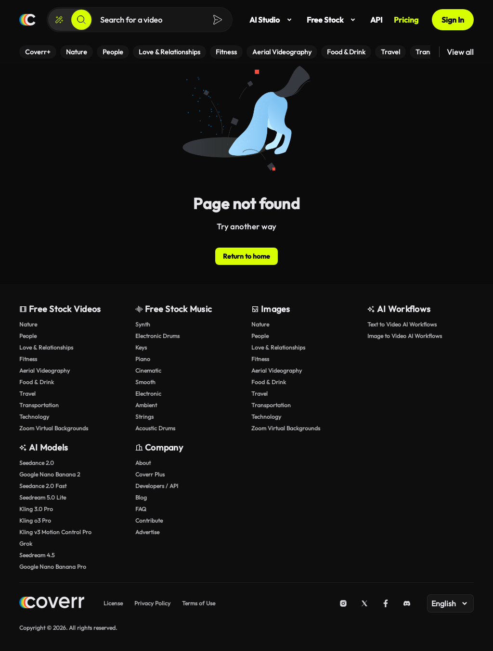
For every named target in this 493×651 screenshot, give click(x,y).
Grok (25, 543)
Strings (144, 416)
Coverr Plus (150, 474)
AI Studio (272, 19)
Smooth (145, 382)
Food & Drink (36, 382)
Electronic (148, 393)
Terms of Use (198, 603)
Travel (27, 393)
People (28, 335)
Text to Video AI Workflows (402, 324)
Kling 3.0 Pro (36, 509)
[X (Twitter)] (364, 603)
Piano (142, 359)
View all (460, 52)
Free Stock (333, 19)
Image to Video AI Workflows (404, 335)
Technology (34, 416)
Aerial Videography (44, 370)
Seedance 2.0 (36, 462)
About (143, 462)
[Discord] (406, 603)
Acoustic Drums (155, 428)
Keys (141, 347)
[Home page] (27, 19)
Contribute (149, 520)
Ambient (146, 405)
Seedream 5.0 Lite (42, 497)
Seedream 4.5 (36, 555)
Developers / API (156, 485)
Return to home (246, 256)
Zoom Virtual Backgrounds (53, 428)
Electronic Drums (157, 335)
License (113, 603)
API (376, 20)
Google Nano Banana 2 (49, 474)
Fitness (28, 359)
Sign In (452, 20)
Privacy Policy (152, 603)
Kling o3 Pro (35, 520)
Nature (28, 324)
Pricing (406, 20)
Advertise (147, 532)
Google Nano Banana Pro (52, 566)
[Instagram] (343, 603)
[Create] (59, 20)
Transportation (39, 405)
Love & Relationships (46, 347)
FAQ (140, 509)
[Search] (81, 20)
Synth (142, 324)
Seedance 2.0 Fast (42, 485)
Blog (141, 497)
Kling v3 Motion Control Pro (55, 532)
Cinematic (148, 370)
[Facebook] (385, 603)
